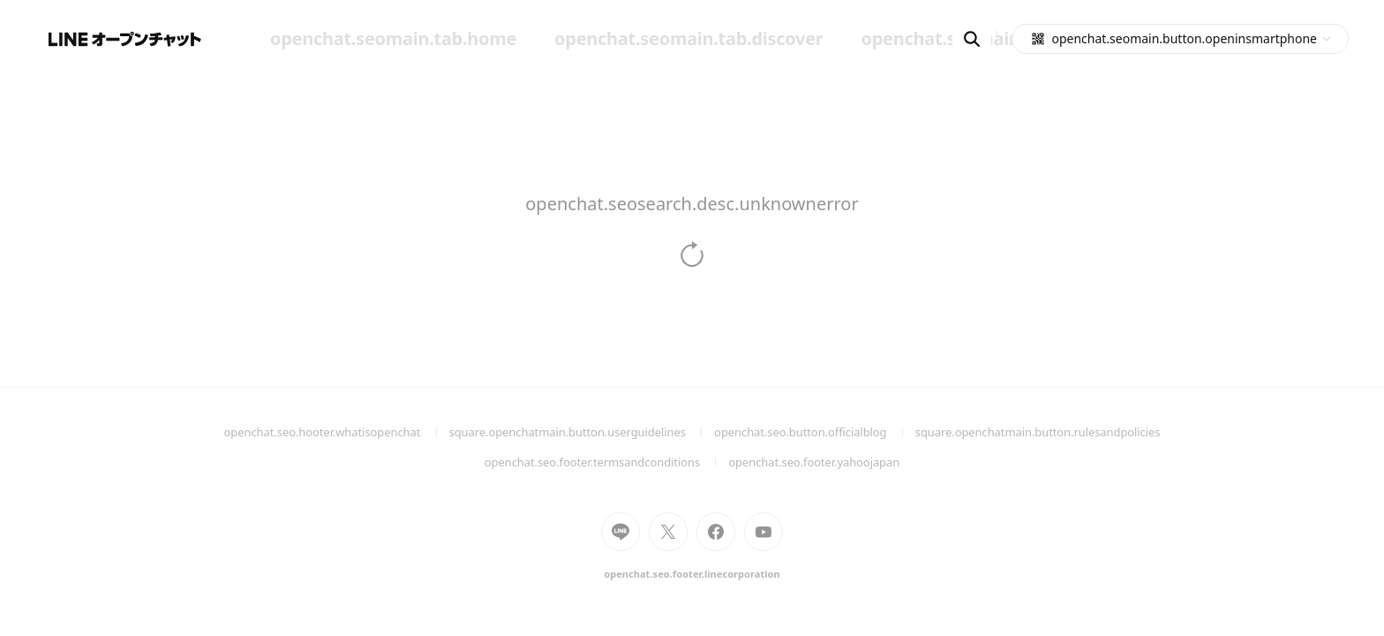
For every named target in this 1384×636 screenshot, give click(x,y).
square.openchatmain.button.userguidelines (582, 432)
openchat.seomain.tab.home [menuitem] (393, 38)
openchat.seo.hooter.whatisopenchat (336, 432)
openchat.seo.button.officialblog (814, 432)
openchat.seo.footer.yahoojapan (813, 462)
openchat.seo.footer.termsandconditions (607, 462)
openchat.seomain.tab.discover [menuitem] (688, 38)
